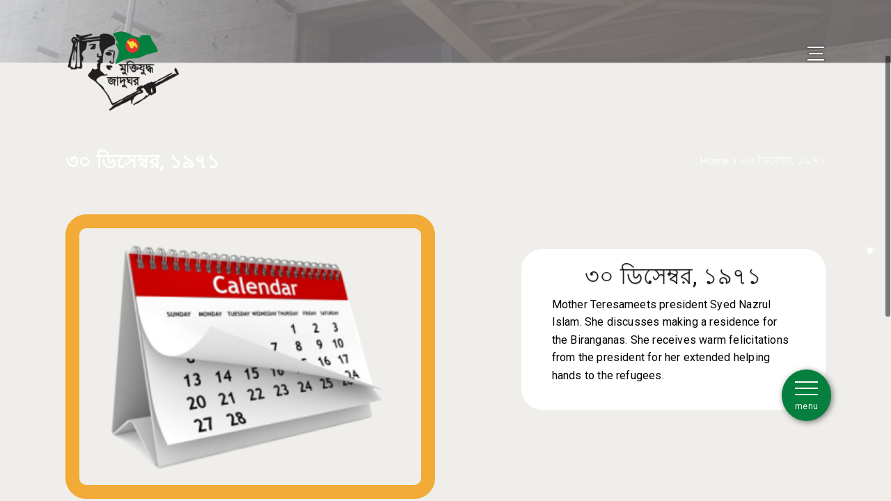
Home (714, 141)
